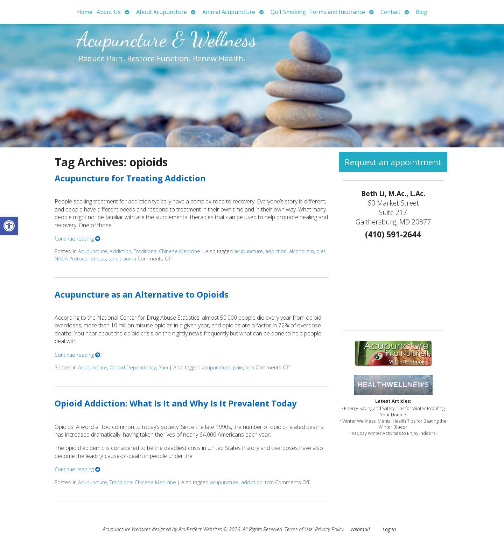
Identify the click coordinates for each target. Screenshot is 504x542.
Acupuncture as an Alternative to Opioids (142, 294)
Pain (163, 367)
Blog (421, 12)
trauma (128, 258)
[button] (9, 226)
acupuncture (248, 251)
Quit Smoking (288, 12)
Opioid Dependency (133, 367)
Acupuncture (92, 251)
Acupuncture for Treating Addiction (130, 178)
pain (238, 367)
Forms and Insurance (337, 12)
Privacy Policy (329, 529)
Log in (389, 529)
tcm (112, 258)
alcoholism (301, 251)
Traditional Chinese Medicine (167, 251)
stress (98, 258)
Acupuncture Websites (126, 529)
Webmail (360, 529)
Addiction (120, 251)
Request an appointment (393, 162)
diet (321, 251)
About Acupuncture (161, 12)
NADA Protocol (72, 258)
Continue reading (77, 238)
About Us (109, 12)
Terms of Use (299, 529)
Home (84, 12)
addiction (276, 251)
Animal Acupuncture (228, 12)
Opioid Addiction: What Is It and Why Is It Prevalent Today (176, 403)
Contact (390, 12)
